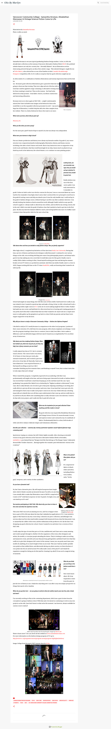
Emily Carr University (58, 250)
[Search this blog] (102, 3)
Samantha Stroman (29, 29)
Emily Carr (38, 700)
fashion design (46, 700)
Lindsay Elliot (46, 243)
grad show (55, 700)
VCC (35, 306)
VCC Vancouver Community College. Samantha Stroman (43, 702)
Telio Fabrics (18, 71)
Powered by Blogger (55, 727)
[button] (14, 24)
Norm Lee (70, 512)
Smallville (46, 265)
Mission (15, 121)
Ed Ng (47, 643)
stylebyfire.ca (17, 440)
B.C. (20, 121)
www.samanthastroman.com (56, 633)
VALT (64, 64)
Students (16, 702)
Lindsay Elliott (63, 700)
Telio (21, 702)
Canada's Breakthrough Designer (22, 700)
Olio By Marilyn (12, 2)
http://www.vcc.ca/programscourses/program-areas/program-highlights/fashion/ (38, 638)
